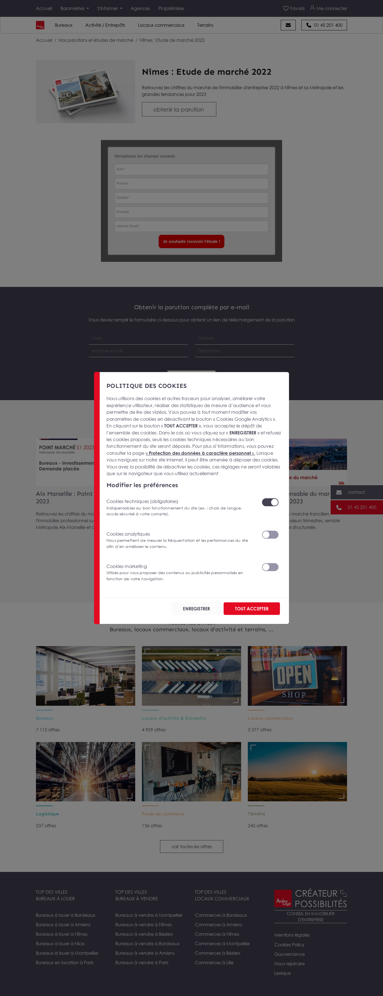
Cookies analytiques (180, 540)
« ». (200, 453)
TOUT (251, 608)
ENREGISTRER (196, 608)
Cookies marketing (180, 573)
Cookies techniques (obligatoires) (180, 508)
